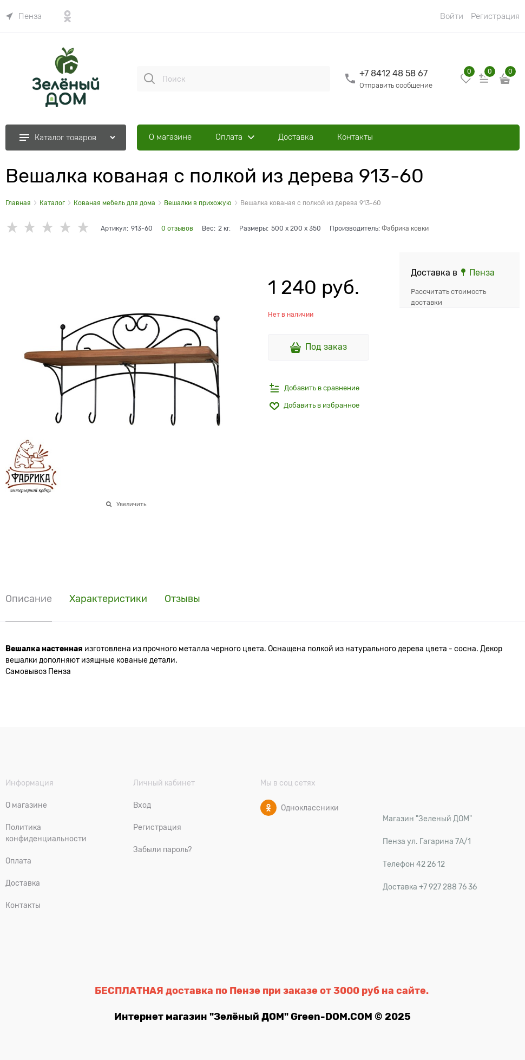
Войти (451, 16)
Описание (28, 599)
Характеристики (108, 599)
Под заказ (326, 347)
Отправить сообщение (395, 85)
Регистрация (495, 16)
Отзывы (182, 599)
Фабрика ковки (405, 228)
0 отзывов (177, 228)
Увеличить (131, 504)
